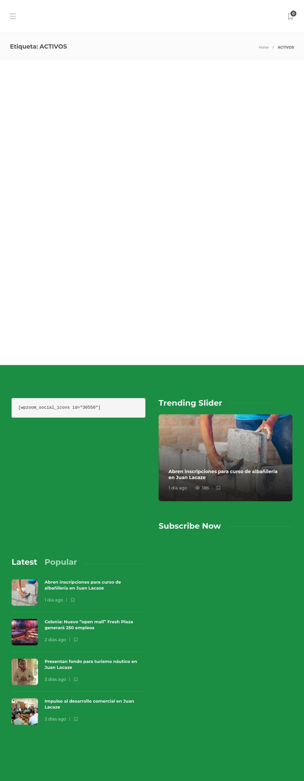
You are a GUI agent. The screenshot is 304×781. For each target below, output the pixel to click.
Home (264, 47)
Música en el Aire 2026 (218, 724)
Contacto (238, 735)
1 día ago (178, 428)
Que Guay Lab (278, 724)
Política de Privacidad (203, 761)
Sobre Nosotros (194, 735)
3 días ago (55, 619)
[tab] (24, 502)
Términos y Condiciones (204, 748)
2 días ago (55, 579)
